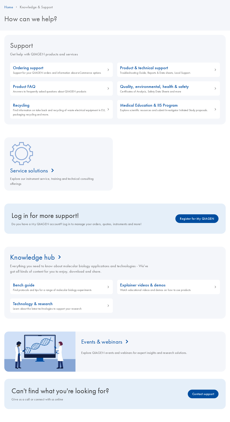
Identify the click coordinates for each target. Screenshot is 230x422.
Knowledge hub (32, 257)
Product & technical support (166, 70)
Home (8, 7)
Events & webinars (101, 341)
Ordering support (59, 70)
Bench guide (59, 287)
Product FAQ (59, 88)
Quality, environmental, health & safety (166, 88)
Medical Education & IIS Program (166, 107)
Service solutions (29, 170)
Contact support (203, 394)
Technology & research (59, 306)
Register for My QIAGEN (197, 219)
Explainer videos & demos (166, 287)
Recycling (59, 109)
